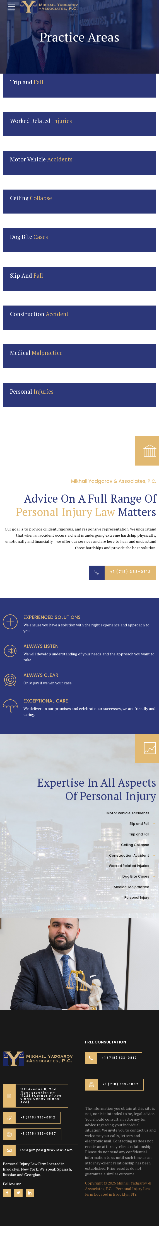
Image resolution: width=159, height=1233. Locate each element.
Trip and (26, 82)
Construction (39, 314)
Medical (36, 353)
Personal (32, 391)
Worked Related (41, 121)
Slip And (26, 275)
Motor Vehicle (41, 159)
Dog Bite (29, 237)
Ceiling (31, 198)
